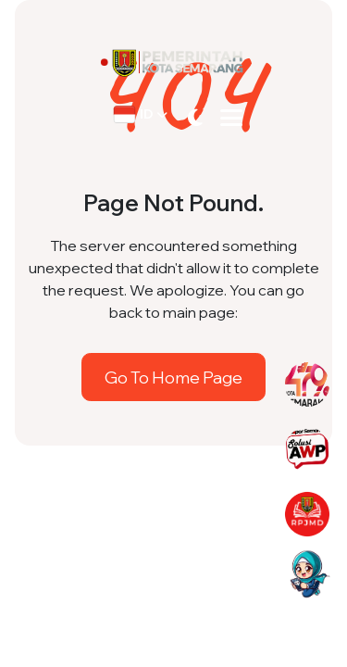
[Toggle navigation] (231, 117)
